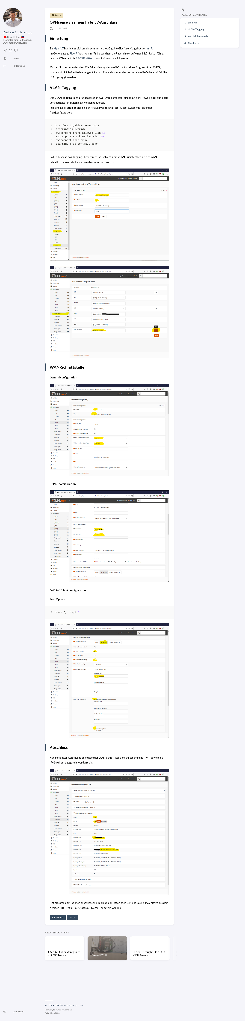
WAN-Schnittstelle (198, 36)
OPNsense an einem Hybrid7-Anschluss (84, 22)
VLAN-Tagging (196, 29)
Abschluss (193, 42)
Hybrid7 (59, 48)
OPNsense (57, 917)
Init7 (149, 48)
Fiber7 (73, 53)
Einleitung (193, 22)
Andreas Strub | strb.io (17, 32)
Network (56, 15)
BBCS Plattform (85, 58)
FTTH (73, 917)
